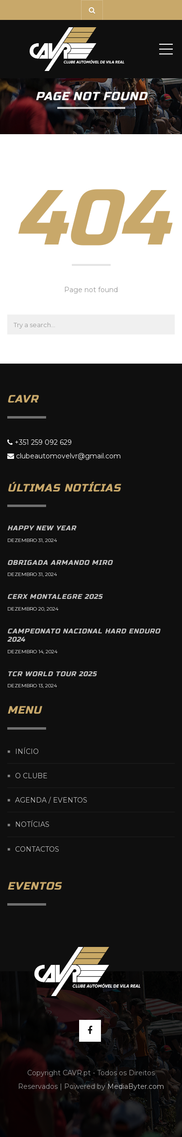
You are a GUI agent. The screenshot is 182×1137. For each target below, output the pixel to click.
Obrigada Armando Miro (60, 563)
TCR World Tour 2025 (52, 674)
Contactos (37, 849)
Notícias (32, 825)
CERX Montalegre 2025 (54, 597)
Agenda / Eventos (51, 800)
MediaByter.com (135, 1086)
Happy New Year (41, 528)
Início (27, 751)
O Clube (31, 775)
